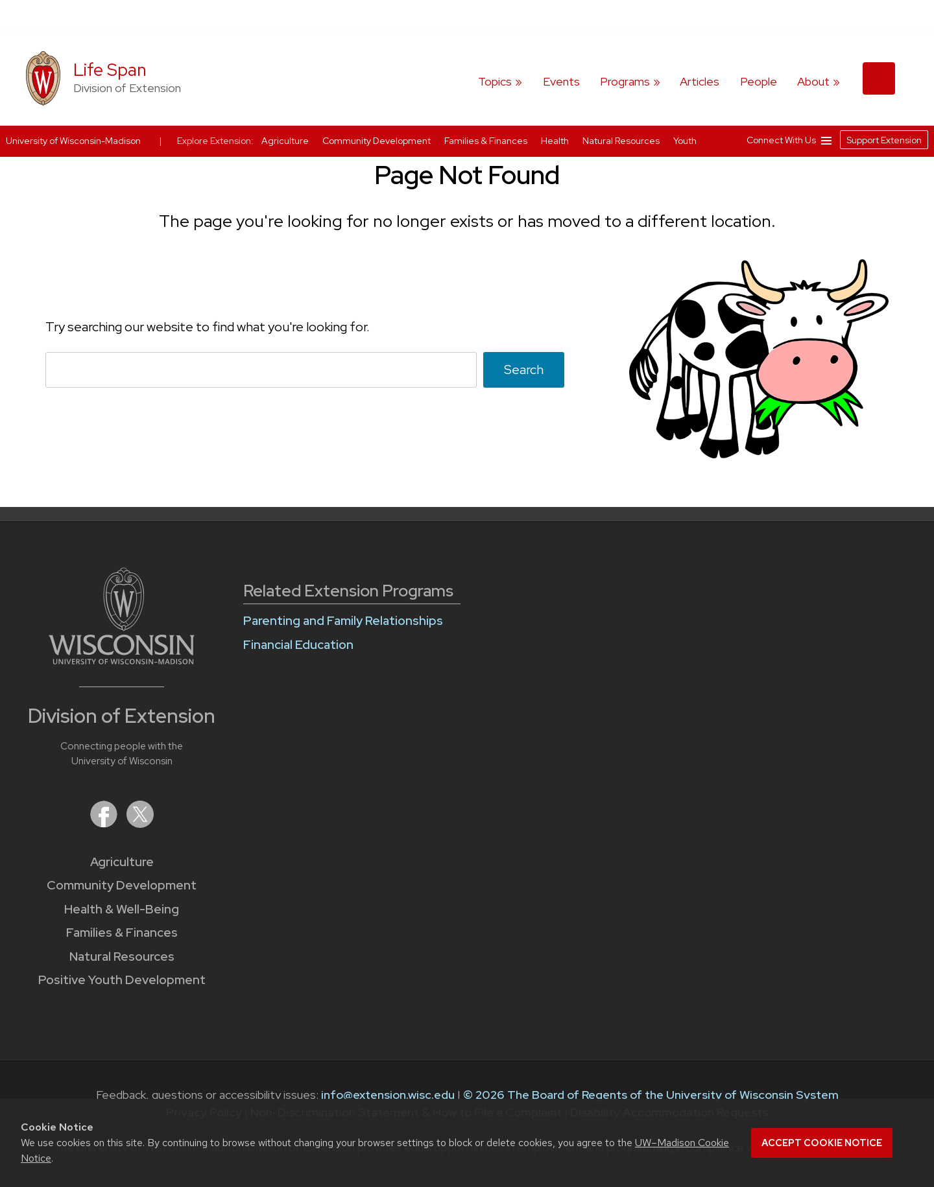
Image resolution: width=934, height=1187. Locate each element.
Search (524, 369)
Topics (495, 81)
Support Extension (884, 140)
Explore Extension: (215, 141)
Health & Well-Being (121, 909)
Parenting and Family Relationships (343, 621)
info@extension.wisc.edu (388, 1094)
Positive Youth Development (122, 980)
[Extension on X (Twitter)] (140, 824)
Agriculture (122, 862)
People (758, 81)
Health (556, 141)
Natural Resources (121, 956)
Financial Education (298, 645)
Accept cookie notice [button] (821, 1142)
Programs (625, 81)
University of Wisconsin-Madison (73, 141)
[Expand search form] (879, 78)
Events (561, 81)
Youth (685, 141)
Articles (699, 81)
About (813, 81)
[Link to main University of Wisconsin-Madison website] (122, 660)
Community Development (122, 885)
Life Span (110, 69)
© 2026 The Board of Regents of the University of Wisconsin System (651, 1094)
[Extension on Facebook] (105, 824)
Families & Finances (122, 932)
